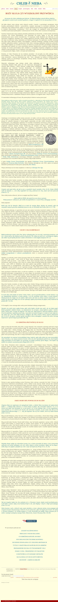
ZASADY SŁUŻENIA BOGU (29, 530)
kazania (11, 8)
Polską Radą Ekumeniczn (10, 157)
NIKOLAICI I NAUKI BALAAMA (30, 533)
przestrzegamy (26, 8)
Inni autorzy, (48, 569)
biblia (44, 8)
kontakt (40, 8)
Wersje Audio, (53, 569)
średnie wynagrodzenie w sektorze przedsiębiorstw (16, 253)
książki (20, 8)
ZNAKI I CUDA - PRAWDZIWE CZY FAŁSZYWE (29, 551)
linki (32, 8)
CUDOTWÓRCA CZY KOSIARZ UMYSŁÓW (29, 554)
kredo (7, 8)
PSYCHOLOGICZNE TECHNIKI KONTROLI (29, 539)
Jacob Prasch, (42, 569)
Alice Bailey (32, 164)
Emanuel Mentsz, (23, 569)
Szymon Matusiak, (31, 569)
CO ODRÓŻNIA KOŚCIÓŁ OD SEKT (30, 536)
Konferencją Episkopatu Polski (29, 155)
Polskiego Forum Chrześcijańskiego (47, 153)
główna (3, 8)
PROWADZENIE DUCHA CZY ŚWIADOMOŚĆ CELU (30, 548)
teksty (16, 8)
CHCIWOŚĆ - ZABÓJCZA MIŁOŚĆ (29, 560)
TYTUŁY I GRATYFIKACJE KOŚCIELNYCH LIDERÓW (29, 545)
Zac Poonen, (37, 569)
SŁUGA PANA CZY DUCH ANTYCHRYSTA (30, 557)
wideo (35, 8)
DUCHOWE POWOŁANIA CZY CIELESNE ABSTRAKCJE (29, 542)
